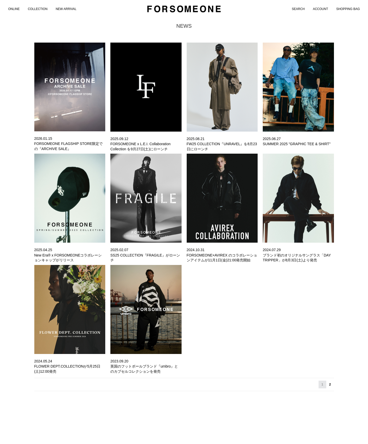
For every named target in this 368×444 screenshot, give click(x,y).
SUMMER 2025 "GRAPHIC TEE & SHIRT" (297, 144)
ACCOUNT (320, 9)
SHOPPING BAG (348, 9)
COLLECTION (38, 9)
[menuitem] (14, 9)
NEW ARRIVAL (66, 9)
